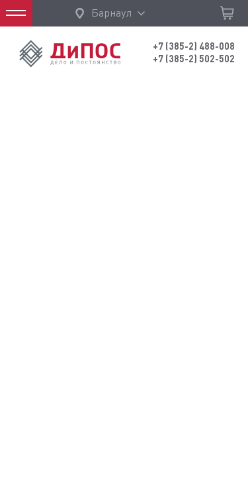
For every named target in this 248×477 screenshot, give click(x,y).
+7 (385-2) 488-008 (194, 46)
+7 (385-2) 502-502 (194, 59)
